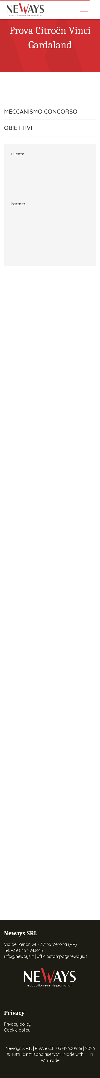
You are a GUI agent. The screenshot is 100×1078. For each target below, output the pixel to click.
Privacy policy (17, 1024)
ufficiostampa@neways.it (62, 956)
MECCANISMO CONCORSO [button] (46, 111)
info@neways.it (19, 956)
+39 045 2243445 (27, 950)
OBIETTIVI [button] (46, 128)
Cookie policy (17, 1030)
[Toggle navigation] (83, 9)
